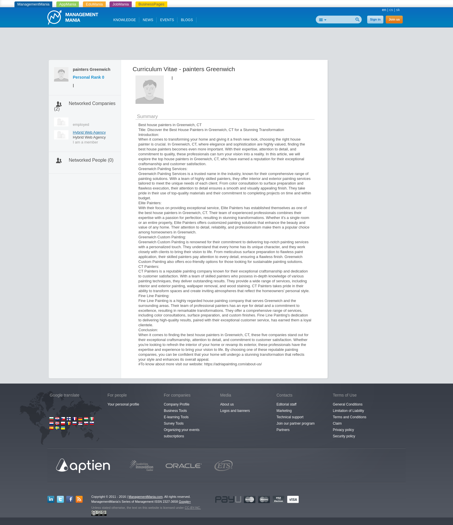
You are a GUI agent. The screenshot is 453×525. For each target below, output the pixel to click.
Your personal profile (123, 404)
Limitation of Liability (348, 411)
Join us (394, 19)
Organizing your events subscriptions (181, 433)
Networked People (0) (91, 160)
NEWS (148, 20)
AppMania (67, 4)
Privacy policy (343, 430)
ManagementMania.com (146, 496)
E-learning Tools (176, 417)
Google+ (185, 501)
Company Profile (177, 404)
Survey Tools (173, 423)
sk (398, 10)
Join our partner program (295, 423)
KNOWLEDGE (124, 20)
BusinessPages (151, 4)
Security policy (344, 436)
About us (227, 404)
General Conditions (348, 404)
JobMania (120, 4)
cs (391, 10)
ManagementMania (33, 4)
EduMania (94, 4)
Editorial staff (286, 404)
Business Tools (175, 411)
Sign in (375, 19)
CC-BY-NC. (193, 507)
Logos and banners (235, 411)
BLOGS (187, 20)
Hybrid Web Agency (89, 132)
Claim (337, 423)
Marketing (284, 411)
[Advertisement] (226, 45)
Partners (282, 430)
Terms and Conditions (349, 417)
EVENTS (167, 20)
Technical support (289, 417)
